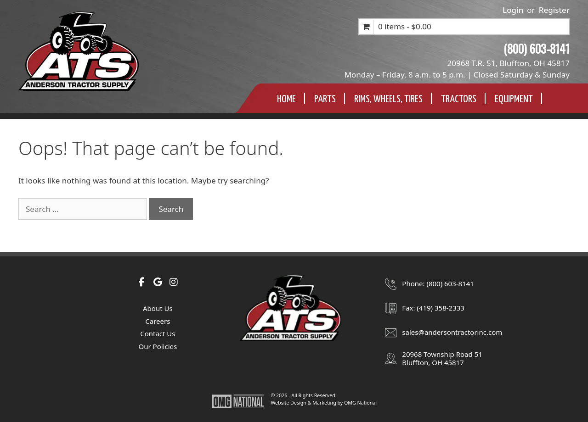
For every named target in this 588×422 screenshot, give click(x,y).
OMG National (360, 403)
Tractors (458, 99)
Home (286, 99)
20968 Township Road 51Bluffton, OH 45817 (442, 358)
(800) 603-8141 (536, 48)
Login (513, 10)
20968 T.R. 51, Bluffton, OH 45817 (508, 63)
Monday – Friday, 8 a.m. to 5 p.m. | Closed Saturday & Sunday (457, 74)
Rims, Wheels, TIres (388, 99)
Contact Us (157, 333)
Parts (325, 99)
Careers (157, 321)
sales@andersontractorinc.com (452, 332)
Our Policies (157, 346)
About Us (158, 308)
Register (554, 10)
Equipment (514, 99)
